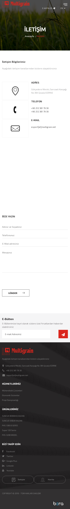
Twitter (7, 456)
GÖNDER (16, 293)
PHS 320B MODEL (9, 435)
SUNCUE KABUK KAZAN (12, 420)
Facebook (8, 451)
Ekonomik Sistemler (11, 395)
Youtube (8, 470)
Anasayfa (29, 36)
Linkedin (8, 466)
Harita (47, 480)
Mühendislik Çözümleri (12, 390)
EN (63, 8)
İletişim (18, 480)
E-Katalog (48, 8)
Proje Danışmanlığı (10, 400)
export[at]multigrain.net (43, 127)
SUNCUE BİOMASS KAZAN (13, 416)
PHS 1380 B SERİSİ (10, 425)
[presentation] (23, 283)
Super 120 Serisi (9, 430)
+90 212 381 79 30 (40, 108)
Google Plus (9, 461)
